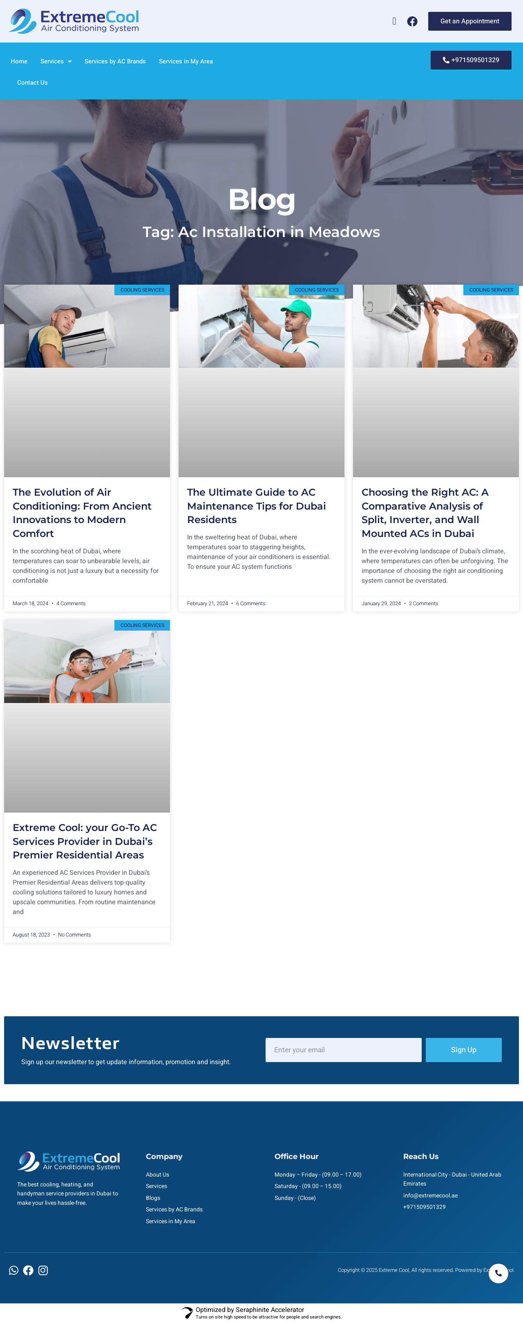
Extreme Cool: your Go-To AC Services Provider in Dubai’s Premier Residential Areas (85, 841)
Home (19, 61)
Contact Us (32, 82)
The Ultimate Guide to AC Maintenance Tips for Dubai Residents (256, 506)
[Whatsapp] (394, 21)
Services (56, 61)
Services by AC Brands (115, 61)
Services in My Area (186, 61)
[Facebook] (412, 21)
